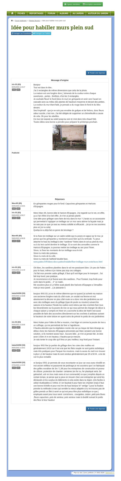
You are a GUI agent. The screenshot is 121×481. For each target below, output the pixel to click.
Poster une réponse (96, 73)
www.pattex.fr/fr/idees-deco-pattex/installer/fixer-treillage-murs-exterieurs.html (67, 262)
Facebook (21, 33)
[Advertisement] (59, 53)
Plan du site (78, 473)
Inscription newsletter (92, 4)
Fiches (21, 13)
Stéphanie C (109, 473)
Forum (51, 13)
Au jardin (78, 13)
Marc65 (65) (17, 203)
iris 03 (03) (16, 84)
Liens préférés (88, 473)
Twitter (41, 33)
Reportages (36, 13)
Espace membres (72, 4)
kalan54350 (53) (18, 293)
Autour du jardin (98, 13)
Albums (64, 13)
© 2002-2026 (99, 473)
